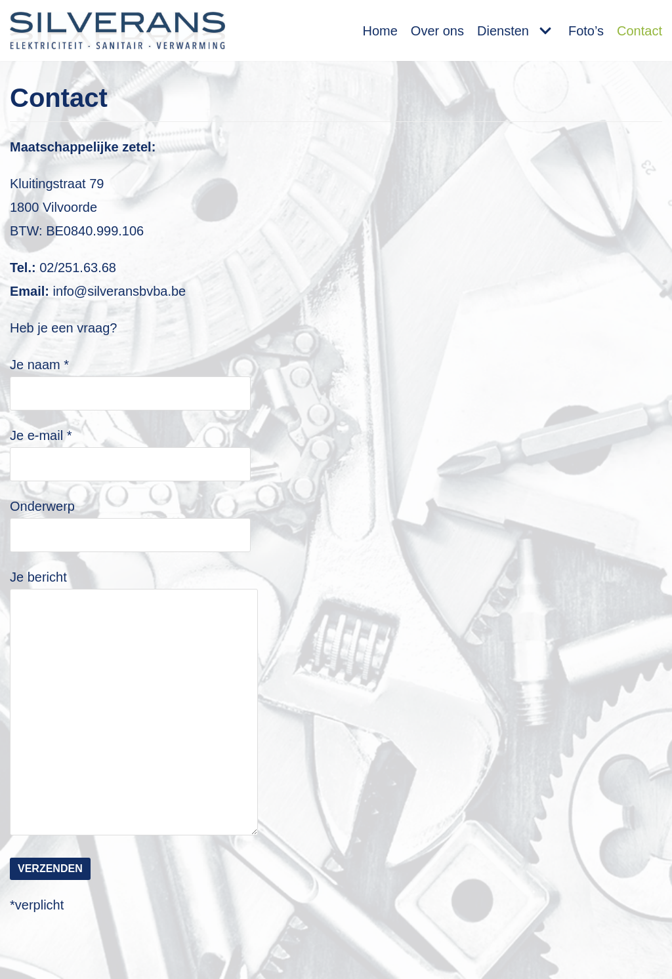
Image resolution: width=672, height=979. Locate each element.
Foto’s (586, 31)
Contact (639, 31)
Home (379, 31)
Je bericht (142, 704)
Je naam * (130, 378)
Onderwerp (130, 520)
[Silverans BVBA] (117, 30)
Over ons (437, 31)
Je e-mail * (130, 449)
